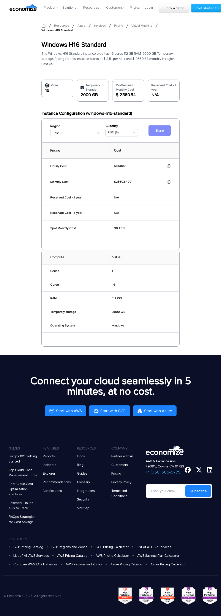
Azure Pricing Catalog (126, 564)
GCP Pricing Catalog (28, 547)
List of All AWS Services (31, 556)
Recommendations (57, 482)
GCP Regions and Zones (69, 547)
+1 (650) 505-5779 (163, 472)
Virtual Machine (141, 25)
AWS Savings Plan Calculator (158, 556)
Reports (49, 456)
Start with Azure (154, 410)
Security (83, 499)
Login (149, 7)
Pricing (135, 7)
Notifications (52, 491)
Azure (81, 25)
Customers (119, 465)
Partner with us (122, 456)
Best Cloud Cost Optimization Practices (21, 489)
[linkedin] (210, 470)
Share (159, 130)
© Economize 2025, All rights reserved (32, 596)
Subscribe (198, 491)
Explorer (49, 473)
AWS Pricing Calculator (112, 556)
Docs (81, 456)
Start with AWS (65, 410)
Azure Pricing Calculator (168, 564)
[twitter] (199, 470)
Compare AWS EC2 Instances (35, 564)
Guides (82, 473)
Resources (61, 25)
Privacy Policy (121, 482)
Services (100, 25)
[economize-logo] (23, 7)
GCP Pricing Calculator (112, 547)
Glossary (83, 482)
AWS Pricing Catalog (72, 556)
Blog (80, 465)
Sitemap (83, 508)
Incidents (49, 465)
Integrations (86, 491)
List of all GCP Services (154, 547)
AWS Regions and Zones (84, 564)
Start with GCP (109, 410)
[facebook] (188, 470)
